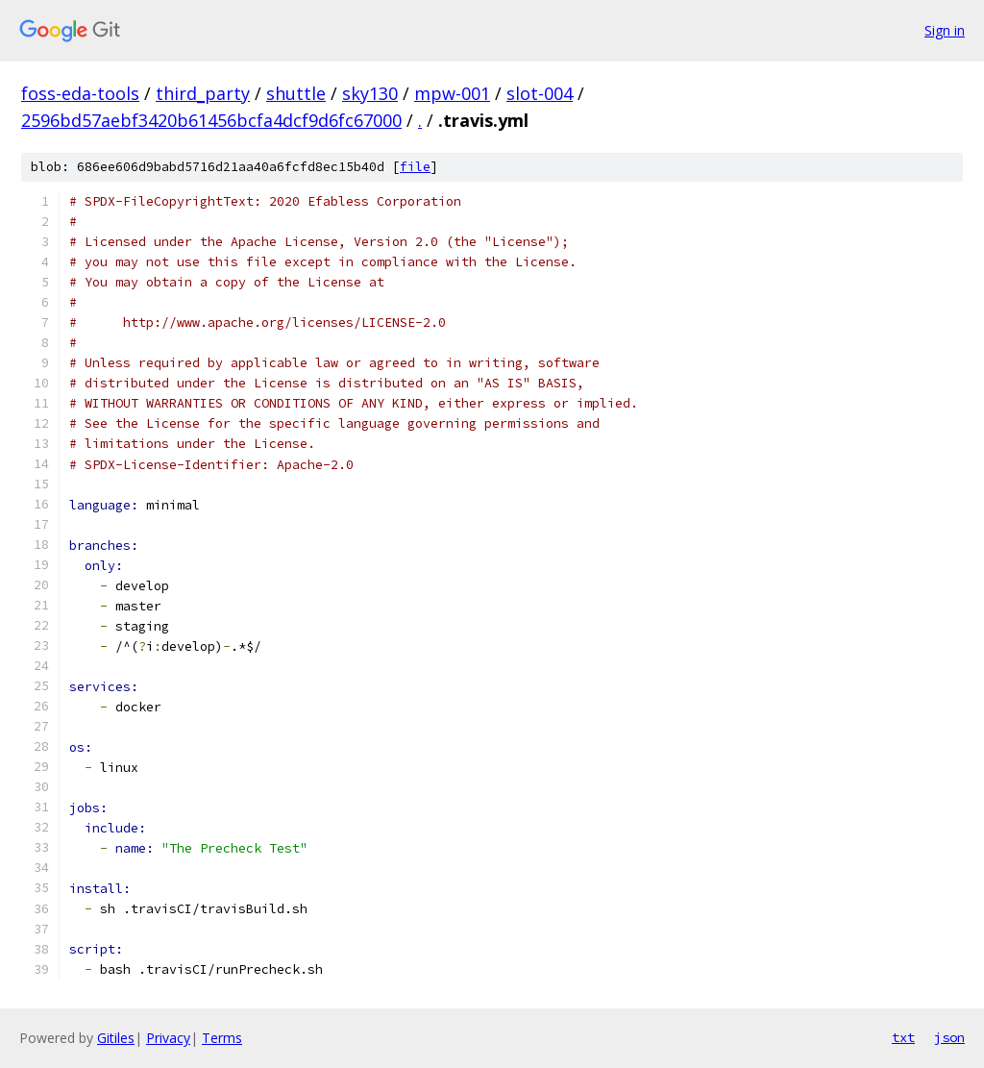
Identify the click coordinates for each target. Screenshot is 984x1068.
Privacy (168, 1038)
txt (903, 1037)
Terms (222, 1038)
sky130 (370, 93)
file (415, 167)
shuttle (296, 93)
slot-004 (539, 93)
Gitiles (116, 1038)
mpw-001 (452, 93)
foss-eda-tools (80, 93)
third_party (203, 93)
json (949, 1037)
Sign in (944, 30)
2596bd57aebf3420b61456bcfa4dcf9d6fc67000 (211, 120)
